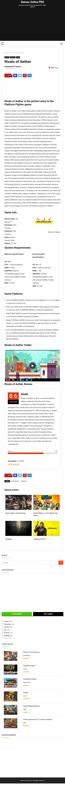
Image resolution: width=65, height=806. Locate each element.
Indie (18, 57)
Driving (6, 655)
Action (11, 52)
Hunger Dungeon (29, 688)
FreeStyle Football (29, 702)
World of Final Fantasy (31, 675)
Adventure (7, 647)
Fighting (13, 57)
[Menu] (2, 44)
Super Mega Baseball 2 (31, 729)
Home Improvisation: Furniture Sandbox (37, 742)
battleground (15, 481)
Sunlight (8, 562)
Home (6, 52)
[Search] (61, 44)
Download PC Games (12, 67)
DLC (5, 652)
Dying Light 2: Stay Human (15, 524)
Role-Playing (26, 678)
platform (23, 481)
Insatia (25, 715)
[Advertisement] (33, 24)
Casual (6, 649)
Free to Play (26, 705)
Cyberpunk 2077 (39, 562)
